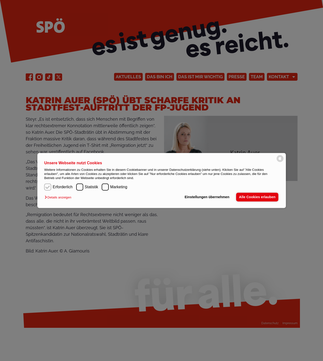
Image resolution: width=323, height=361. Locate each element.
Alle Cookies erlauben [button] (257, 197)
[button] (59, 197)
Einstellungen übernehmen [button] (207, 197)
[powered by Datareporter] (280, 161)
